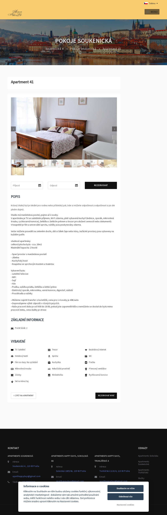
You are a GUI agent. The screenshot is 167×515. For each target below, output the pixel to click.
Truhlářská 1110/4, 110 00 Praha (114, 470)
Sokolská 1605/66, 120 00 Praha (71, 470)
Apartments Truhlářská (143, 470)
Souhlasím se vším (126, 488)
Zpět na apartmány (23, 395)
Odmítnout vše (125, 496)
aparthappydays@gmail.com (26, 475)
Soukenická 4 (55, 49)
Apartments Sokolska (148, 455)
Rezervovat (101, 185)
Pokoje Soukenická (83, 49)
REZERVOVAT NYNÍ (106, 395)
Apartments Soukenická (143, 462)
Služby (141, 477)
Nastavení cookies (125, 505)
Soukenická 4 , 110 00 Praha (26, 465)
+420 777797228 (28, 481)
